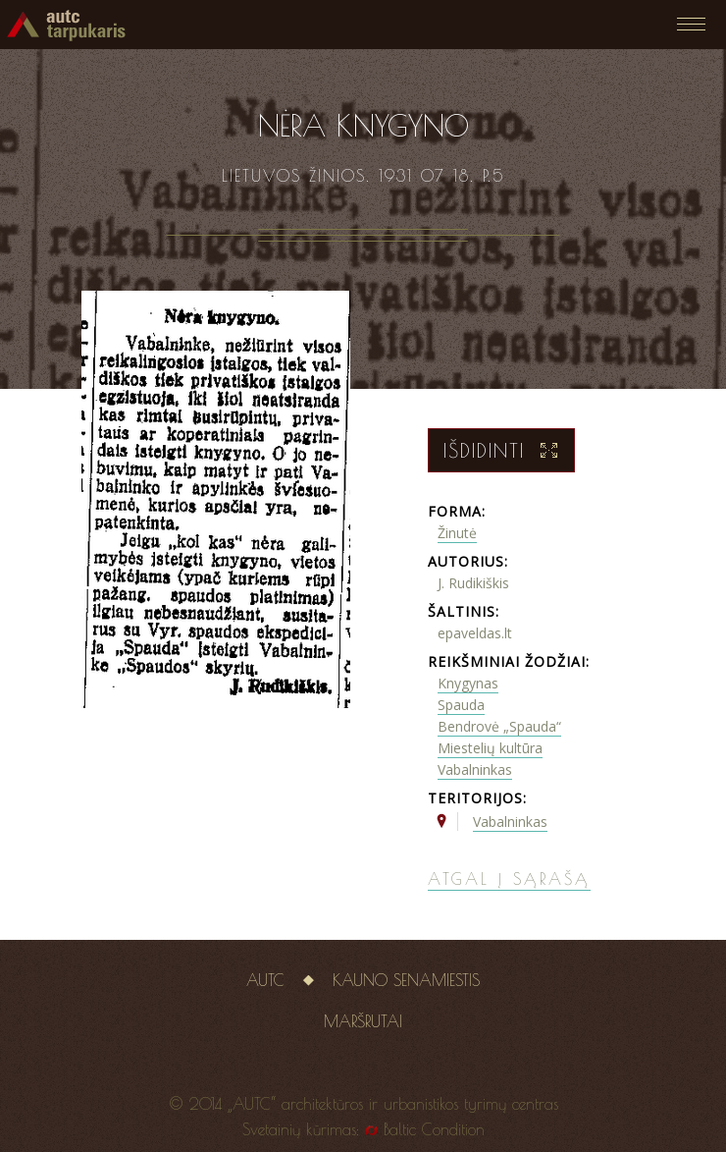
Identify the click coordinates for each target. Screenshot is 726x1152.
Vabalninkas (475, 769)
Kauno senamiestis (406, 980)
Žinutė (457, 532)
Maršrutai (363, 1021)
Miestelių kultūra (490, 748)
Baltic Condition (434, 1129)
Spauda (461, 704)
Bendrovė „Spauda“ (499, 726)
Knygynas (468, 683)
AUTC (265, 980)
